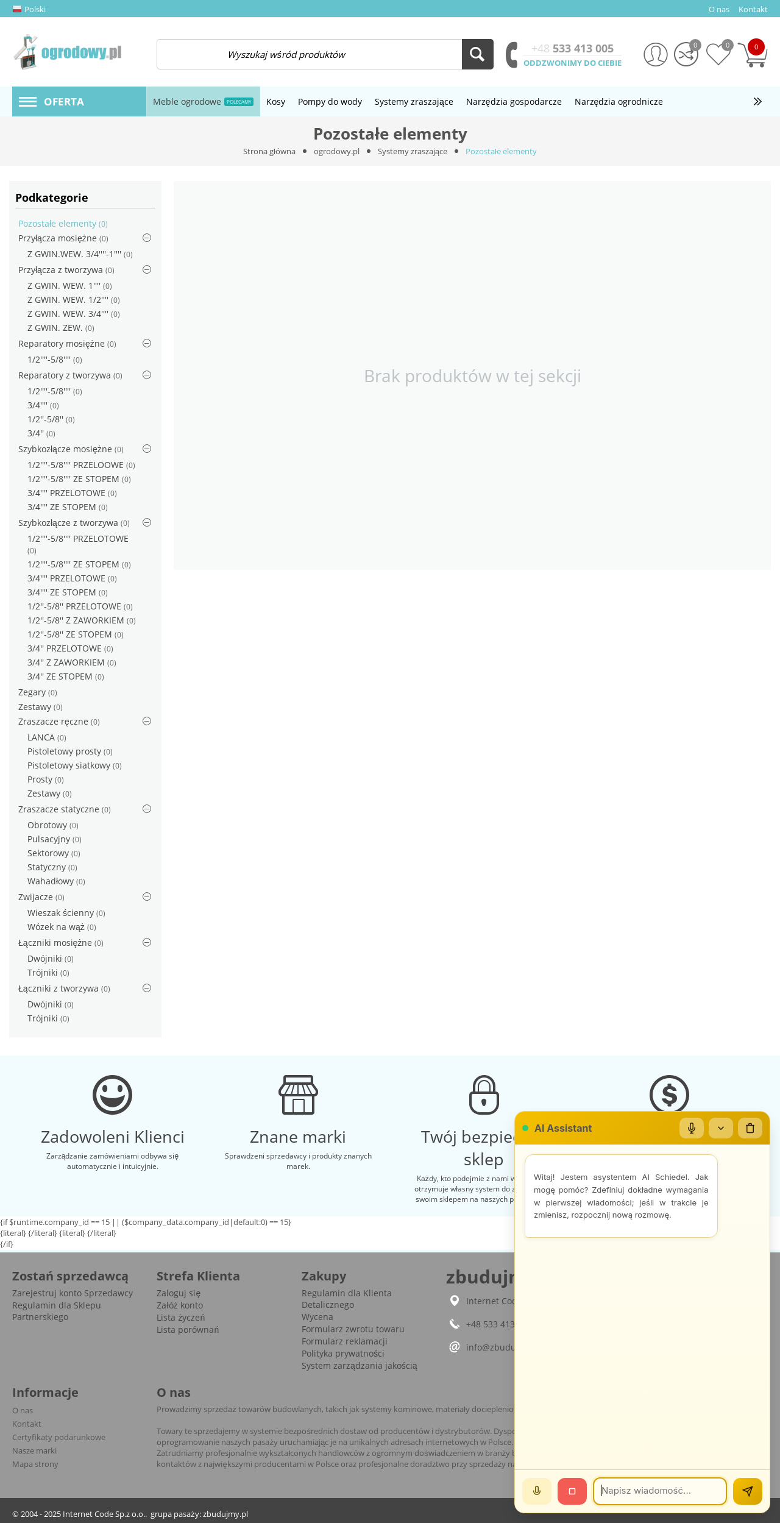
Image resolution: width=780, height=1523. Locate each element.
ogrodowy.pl (337, 151)
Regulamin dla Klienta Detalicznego (347, 1298)
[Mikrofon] (691, 1128)
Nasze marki (34, 1450)
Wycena (317, 1316)
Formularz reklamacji (345, 1341)
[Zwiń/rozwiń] (721, 1128)
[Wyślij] (747, 1491)
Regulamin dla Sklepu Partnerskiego (56, 1310)
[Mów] (536, 1491)
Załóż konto (179, 1305)
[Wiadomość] (660, 1491)
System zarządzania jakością (359, 1365)
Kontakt (26, 1423)
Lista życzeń (181, 1317)
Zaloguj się (178, 1293)
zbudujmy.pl (225, 1513)
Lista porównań (188, 1329)
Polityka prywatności (343, 1353)
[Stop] (572, 1491)
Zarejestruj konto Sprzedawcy (72, 1293)
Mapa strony (35, 1463)
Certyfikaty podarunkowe (58, 1437)
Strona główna (269, 151)
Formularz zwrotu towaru (353, 1329)
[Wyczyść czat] (750, 1128)
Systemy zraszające (412, 151)
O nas (22, 1410)
